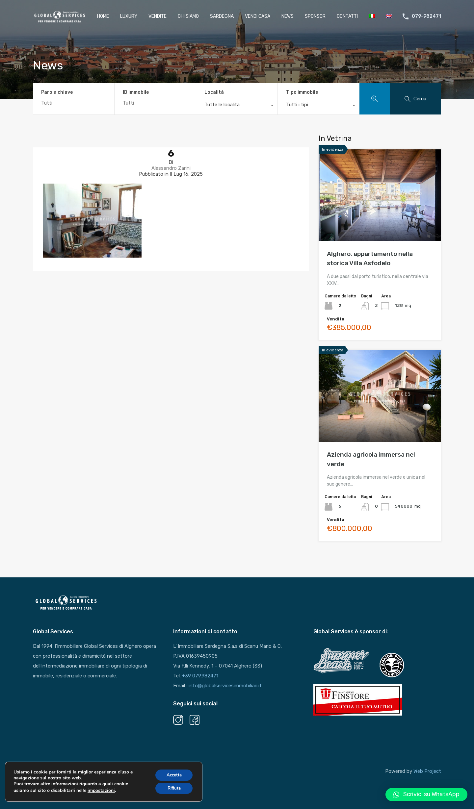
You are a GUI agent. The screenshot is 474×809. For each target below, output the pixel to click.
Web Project (427, 771)
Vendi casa (257, 16)
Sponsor (315, 16)
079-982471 (426, 16)
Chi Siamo (188, 16)
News (287, 16)
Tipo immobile (302, 92)
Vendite (157, 16)
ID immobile (136, 92)
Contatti (347, 16)
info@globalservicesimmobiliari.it (225, 686)
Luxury (128, 16)
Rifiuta (172, 790)
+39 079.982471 (200, 676)
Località (214, 92)
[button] (426, 794)
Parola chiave (57, 92)
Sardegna (222, 16)
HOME (103, 16)
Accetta (173, 776)
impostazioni (101, 792)
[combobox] (236, 106)
